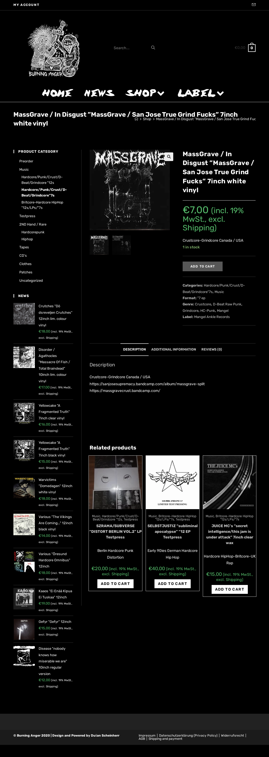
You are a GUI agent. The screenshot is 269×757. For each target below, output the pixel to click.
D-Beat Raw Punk (227, 304)
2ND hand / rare (32, 224)
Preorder (26, 161)
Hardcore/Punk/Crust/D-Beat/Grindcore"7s (44, 192)
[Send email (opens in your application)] (253, 5)
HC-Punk (207, 311)
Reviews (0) (211, 349)
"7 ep (201, 298)
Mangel (223, 311)
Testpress (131, 519)
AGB (142, 739)
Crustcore (203, 304)
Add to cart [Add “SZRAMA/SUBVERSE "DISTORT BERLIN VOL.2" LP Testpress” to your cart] (115, 583)
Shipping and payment (165, 739)
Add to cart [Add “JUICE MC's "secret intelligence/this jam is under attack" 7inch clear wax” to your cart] (229, 589)
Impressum (147, 735)
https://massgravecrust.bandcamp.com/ (125, 390)
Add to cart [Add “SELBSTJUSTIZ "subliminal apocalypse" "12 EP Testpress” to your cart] (172, 583)
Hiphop (27, 239)
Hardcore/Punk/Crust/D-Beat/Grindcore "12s (116, 517)
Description (134, 349)
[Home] (136, 119)
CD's (23, 255)
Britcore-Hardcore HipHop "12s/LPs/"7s (234, 517)
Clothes (25, 264)
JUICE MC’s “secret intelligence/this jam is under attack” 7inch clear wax (229, 534)
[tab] (134, 350)
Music (219, 292)
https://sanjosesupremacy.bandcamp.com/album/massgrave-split (147, 384)
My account (26, 5)
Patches (25, 272)
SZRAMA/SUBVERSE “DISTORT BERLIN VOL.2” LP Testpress (115, 532)
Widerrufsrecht (232, 735)
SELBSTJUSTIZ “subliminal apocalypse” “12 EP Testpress (173, 532)
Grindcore (190, 311)
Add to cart (202, 266)
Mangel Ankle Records (212, 317)
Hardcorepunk (33, 232)
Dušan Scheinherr (105, 735)
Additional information (173, 349)
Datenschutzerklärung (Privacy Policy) (188, 735)
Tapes (24, 247)
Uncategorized (31, 280)
